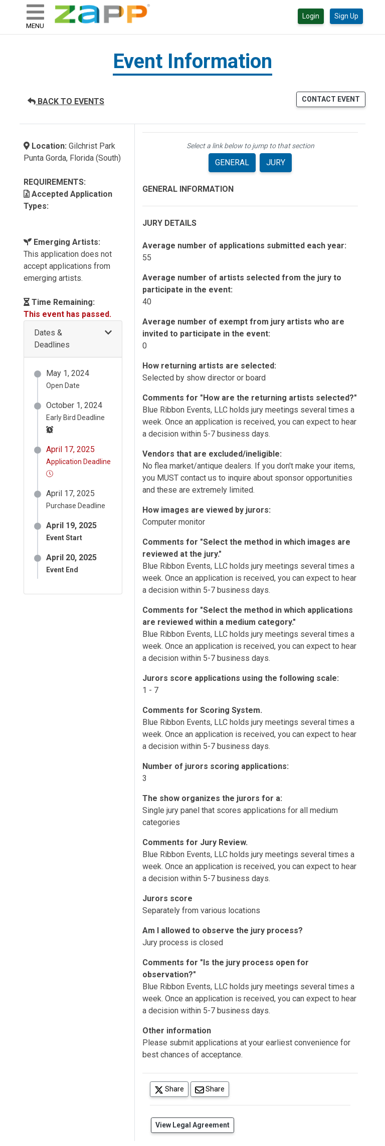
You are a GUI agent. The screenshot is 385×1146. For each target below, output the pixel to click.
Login (310, 16)
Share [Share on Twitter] (171, 1088)
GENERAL (232, 162)
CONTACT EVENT (331, 99)
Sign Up (346, 16)
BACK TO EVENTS (66, 101)
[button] (73, 339)
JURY (275, 162)
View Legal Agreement (192, 1125)
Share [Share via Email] (212, 1088)
